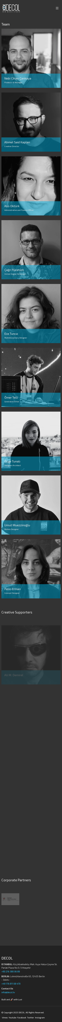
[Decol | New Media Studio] (10, 8)
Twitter (30, 1017)
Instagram (40, 1017)
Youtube (12, 1017)
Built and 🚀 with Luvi (11, 999)
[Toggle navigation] (57, 8)
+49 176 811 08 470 (10, 983)
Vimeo (5, 1017)
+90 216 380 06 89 (10, 971)
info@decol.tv (8, 992)
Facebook (21, 1017)
